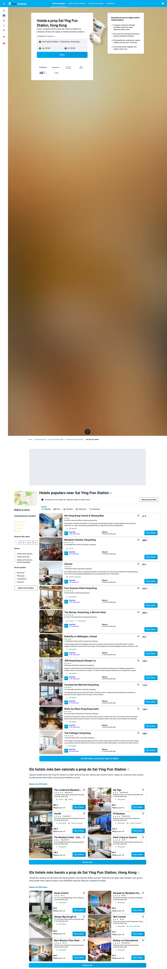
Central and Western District (74, 439)
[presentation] (111, 493)
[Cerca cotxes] (4, 20)
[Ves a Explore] (4, 30)
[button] (3, 3)
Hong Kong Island (53, 439)
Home (30, 439)
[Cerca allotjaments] (4, 15)
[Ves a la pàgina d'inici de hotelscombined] (17, 3)
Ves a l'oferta (151, 533)
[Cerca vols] (4, 10)
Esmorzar (21, 573)
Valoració (81, 509)
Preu (57, 509)
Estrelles (68, 509)
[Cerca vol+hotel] (4, 25)
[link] (25, 588)
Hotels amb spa (23, 557)
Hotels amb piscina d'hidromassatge (24, 561)
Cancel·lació (21, 579)
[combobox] (46, 36)
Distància (94, 509)
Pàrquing (20, 576)
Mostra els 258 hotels (38, 784)
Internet (20, 582)
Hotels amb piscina (24, 554)
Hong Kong (38, 439)
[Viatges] (4, 36)
